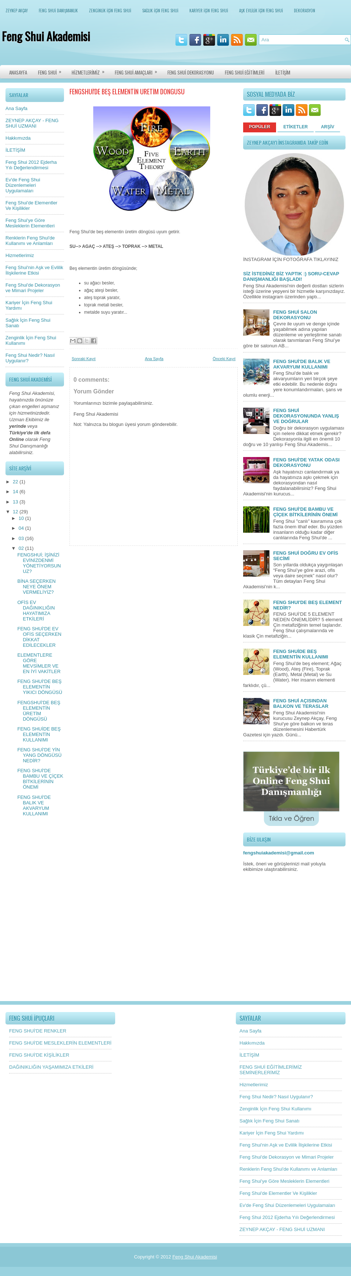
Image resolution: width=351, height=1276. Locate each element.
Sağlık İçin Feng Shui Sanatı (269, 1121)
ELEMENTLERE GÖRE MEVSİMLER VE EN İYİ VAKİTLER (38, 663)
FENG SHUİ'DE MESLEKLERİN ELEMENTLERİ (60, 1043)
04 (22, 528)
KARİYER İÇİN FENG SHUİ (208, 11)
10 (22, 518)
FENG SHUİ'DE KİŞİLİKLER (39, 1055)
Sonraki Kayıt (83, 358)
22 (16, 481)
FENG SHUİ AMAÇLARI (138, 70)
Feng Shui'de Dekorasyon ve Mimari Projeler (32, 287)
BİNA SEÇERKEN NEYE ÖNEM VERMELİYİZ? (36, 586)
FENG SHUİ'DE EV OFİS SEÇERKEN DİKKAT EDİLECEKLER (39, 637)
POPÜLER (259, 126)
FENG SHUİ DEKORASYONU (190, 72)
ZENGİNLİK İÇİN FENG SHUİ (110, 11)
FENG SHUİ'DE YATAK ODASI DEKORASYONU (306, 462)
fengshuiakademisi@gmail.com (278, 853)
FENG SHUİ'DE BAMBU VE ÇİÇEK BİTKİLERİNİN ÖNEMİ (40, 779)
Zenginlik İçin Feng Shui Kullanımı (275, 1108)
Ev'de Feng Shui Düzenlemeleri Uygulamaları (22, 185)
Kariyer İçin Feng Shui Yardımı (271, 1133)
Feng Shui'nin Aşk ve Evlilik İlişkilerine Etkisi (34, 270)
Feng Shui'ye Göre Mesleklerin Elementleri (29, 223)
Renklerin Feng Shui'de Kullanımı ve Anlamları (30, 240)
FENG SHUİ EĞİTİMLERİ (244, 72)
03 (22, 538)
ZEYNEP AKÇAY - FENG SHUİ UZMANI (31, 123)
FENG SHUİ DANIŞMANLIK (58, 11)
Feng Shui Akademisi (46, 36)
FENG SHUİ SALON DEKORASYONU (295, 314)
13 (16, 502)
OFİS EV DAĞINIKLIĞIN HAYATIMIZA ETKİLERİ (35, 611)
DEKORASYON (304, 11)
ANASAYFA (18, 72)
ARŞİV (328, 126)
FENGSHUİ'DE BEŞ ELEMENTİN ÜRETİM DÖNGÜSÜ (38, 711)
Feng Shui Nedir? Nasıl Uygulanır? (276, 1096)
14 (16, 491)
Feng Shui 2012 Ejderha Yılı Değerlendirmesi (31, 164)
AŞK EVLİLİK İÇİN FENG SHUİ (261, 11)
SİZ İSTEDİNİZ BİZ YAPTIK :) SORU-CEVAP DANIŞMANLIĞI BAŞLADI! (291, 276)
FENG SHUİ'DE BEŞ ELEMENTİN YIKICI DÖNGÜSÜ (39, 687)
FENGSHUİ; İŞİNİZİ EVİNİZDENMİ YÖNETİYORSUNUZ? (39, 563)
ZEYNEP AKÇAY (16, 11)
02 (22, 548)
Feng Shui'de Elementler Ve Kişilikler (278, 1193)
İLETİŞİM (282, 72)
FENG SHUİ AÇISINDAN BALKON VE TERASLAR (300, 703)
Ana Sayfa (16, 108)
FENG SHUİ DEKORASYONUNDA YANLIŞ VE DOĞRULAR (306, 416)
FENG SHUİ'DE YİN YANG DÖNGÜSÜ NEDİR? (39, 755)
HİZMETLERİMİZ (90, 70)
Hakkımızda (18, 138)
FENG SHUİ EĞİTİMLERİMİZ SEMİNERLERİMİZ (270, 1069)
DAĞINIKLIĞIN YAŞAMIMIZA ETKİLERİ (51, 1067)
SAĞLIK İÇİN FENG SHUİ (160, 11)
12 (16, 511)
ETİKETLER (295, 126)
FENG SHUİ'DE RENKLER (37, 1031)
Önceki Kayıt (224, 358)
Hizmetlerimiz (19, 255)
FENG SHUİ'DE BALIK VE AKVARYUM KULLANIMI (33, 805)
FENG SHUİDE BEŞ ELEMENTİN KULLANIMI (38, 734)
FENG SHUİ (52, 70)
